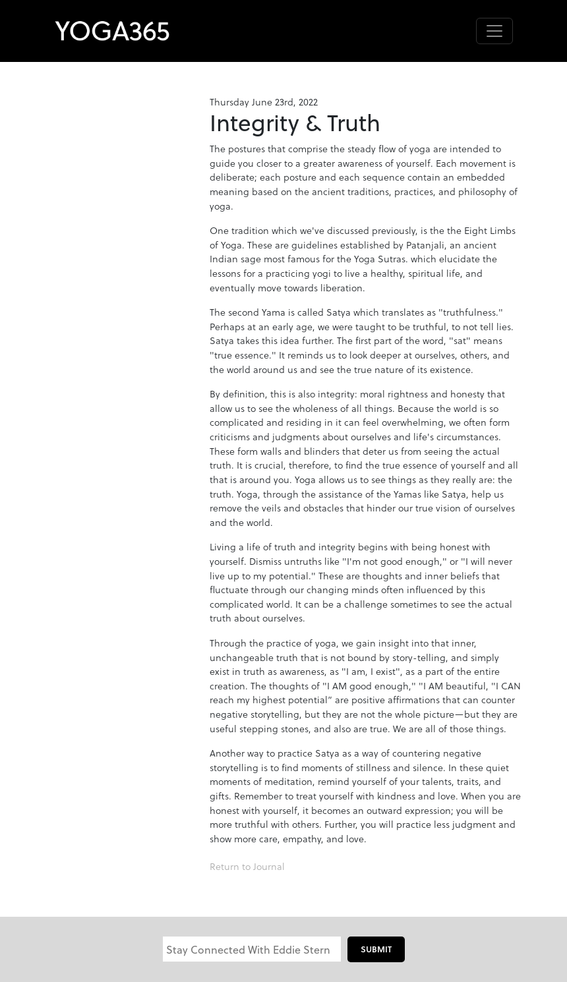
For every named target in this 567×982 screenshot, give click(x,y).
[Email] (252, 949)
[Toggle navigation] (494, 31)
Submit (376, 949)
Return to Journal (247, 866)
